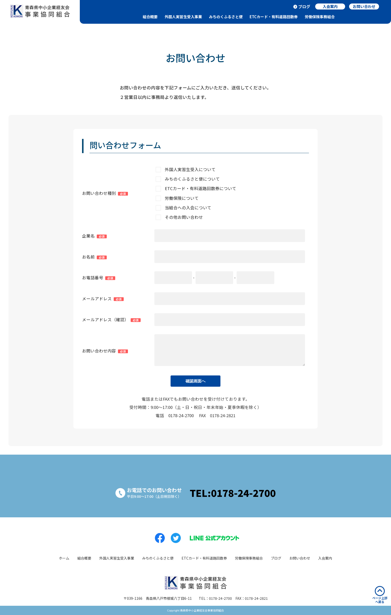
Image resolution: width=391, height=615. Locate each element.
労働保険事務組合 (320, 16)
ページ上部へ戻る (379, 595)
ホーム (64, 558)
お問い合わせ (299, 558)
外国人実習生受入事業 (183, 16)
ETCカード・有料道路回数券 (274, 16)
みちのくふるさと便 (226, 16)
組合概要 (150, 16)
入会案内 (325, 558)
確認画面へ (195, 381)
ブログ (304, 6)
